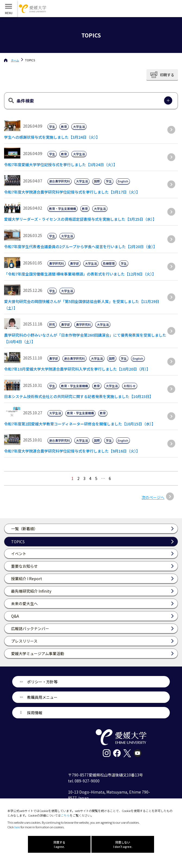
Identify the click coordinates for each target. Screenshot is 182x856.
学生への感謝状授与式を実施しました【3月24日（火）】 (52, 137)
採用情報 (34, 712)
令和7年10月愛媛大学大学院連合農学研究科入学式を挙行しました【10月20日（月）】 (77, 369)
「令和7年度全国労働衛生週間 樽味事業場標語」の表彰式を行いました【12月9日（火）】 (80, 274)
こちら (65, 815)
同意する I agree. (59, 844)
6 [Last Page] (110, 478)
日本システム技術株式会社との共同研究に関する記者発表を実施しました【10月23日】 (78, 396)
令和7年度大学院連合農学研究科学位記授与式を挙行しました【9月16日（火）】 (72, 451)
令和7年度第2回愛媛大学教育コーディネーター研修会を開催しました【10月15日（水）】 (79, 424)
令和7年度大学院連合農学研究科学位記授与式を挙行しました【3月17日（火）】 (72, 192)
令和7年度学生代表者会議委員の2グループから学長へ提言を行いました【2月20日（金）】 (80, 246)
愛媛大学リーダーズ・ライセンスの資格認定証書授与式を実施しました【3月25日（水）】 (80, 219)
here (17, 827)
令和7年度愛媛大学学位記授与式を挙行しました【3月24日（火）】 (60, 164)
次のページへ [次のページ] (153, 497)
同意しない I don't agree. (122, 844)
